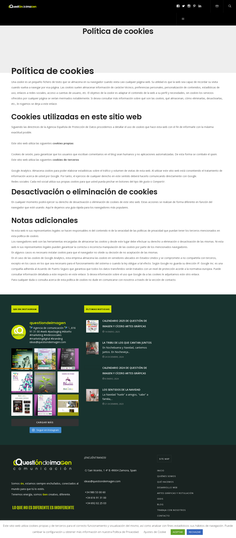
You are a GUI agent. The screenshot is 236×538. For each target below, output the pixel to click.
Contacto (163, 515)
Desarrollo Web (167, 487)
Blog (160, 504)
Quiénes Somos (166, 476)
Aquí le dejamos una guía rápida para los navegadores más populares (87, 207)
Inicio (160, 470)
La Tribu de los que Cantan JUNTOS (126, 342)
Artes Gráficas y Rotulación (175, 493)
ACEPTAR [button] (178, 532)
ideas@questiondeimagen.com (102, 481)
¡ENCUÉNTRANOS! (95, 457)
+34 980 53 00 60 (94, 492)
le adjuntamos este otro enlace (180, 274)
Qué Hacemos (165, 481)
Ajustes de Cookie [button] (155, 532)
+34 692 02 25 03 (95, 503)
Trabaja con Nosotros (171, 510)
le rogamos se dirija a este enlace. (37, 103)
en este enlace (77, 274)
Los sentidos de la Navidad (121, 389)
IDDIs (160, 498)
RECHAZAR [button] (195, 532)
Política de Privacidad (126, 532)
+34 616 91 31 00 (95, 497)
